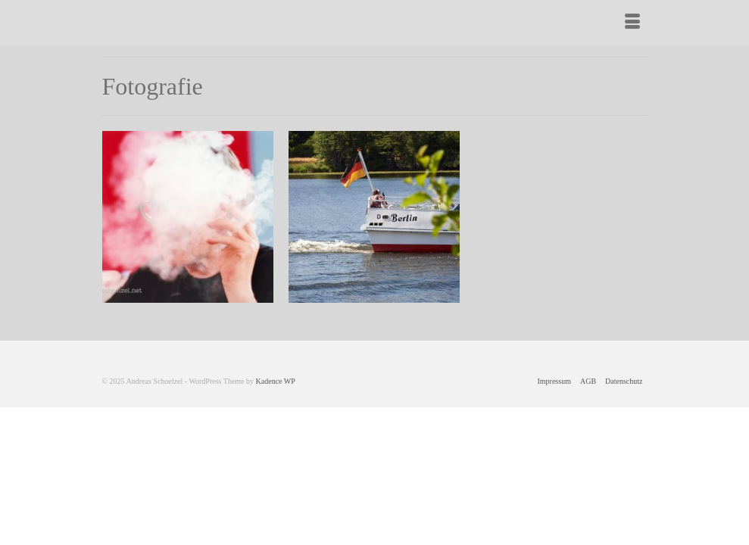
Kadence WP (275, 381)
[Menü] (632, 22)
